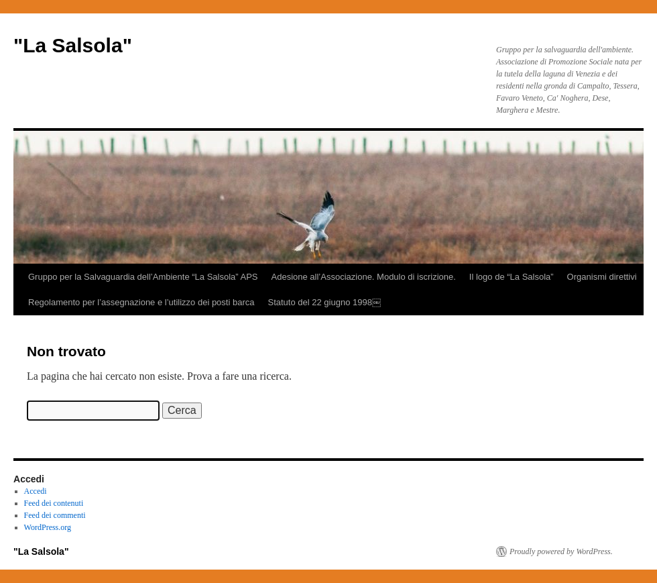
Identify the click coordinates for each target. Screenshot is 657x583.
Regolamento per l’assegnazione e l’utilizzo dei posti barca (141, 302)
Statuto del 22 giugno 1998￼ (323, 302)
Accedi (35, 491)
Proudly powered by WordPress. (561, 551)
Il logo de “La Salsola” (511, 277)
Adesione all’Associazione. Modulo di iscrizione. (364, 277)
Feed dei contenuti (54, 503)
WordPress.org (47, 527)
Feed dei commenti (55, 515)
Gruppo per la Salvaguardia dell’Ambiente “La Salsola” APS (143, 277)
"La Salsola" (72, 45)
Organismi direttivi (602, 277)
